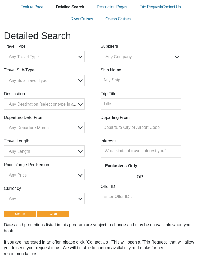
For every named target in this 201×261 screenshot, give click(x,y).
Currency (12, 188)
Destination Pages (112, 7)
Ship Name (110, 70)
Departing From (115, 117)
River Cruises (81, 19)
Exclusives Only (121, 165)
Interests (108, 141)
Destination (14, 94)
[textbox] (45, 56)
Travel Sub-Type (19, 70)
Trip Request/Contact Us (160, 7)
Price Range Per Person (26, 164)
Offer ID (107, 186)
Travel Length (16, 141)
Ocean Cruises (117, 19)
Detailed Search (70, 7)
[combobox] (44, 56)
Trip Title (108, 94)
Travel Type (15, 46)
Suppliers (109, 46)
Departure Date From (23, 117)
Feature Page (31, 7)
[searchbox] (142, 151)
